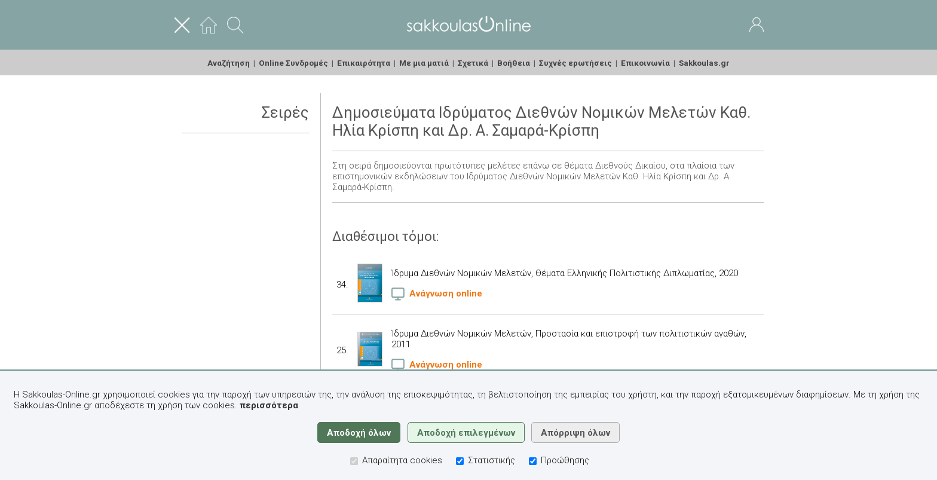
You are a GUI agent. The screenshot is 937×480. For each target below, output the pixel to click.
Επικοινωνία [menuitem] (645, 63)
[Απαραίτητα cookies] (354, 461)
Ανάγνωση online (436, 293)
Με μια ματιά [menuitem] (424, 63)
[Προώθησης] (533, 461)
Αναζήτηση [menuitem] (228, 63)
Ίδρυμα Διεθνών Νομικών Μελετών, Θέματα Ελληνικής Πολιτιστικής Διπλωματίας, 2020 (564, 273)
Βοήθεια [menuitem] (513, 63)
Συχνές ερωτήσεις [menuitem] (575, 63)
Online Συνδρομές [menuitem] (293, 63)
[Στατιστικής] (460, 461)
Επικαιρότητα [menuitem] (363, 63)
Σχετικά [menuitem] (473, 63)
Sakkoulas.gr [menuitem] (704, 63)
